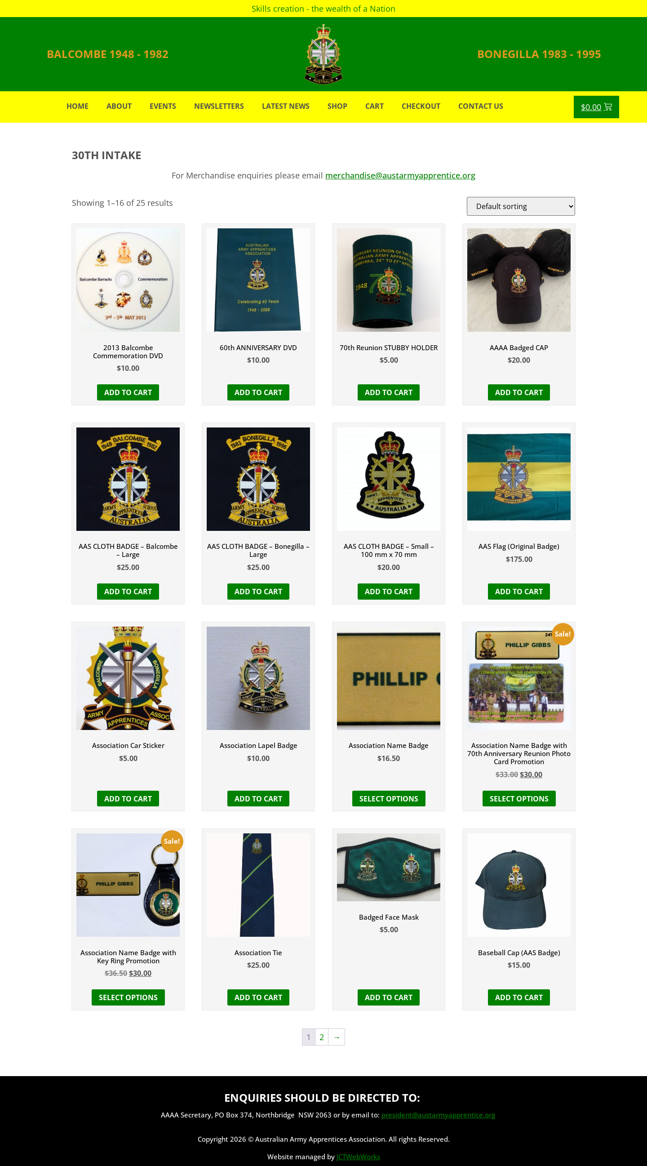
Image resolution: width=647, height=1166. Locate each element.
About (119, 106)
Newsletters (219, 106)
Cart (374, 106)
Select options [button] (519, 799)
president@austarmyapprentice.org (438, 1114)
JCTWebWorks (358, 1156)
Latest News (286, 106)
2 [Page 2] (321, 1037)
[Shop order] (521, 206)
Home (77, 106)
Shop (337, 106)
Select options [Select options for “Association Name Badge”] (388, 799)
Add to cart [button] (128, 392)
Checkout (421, 106)
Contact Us (480, 106)
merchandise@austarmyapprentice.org (400, 175)
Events (163, 106)
